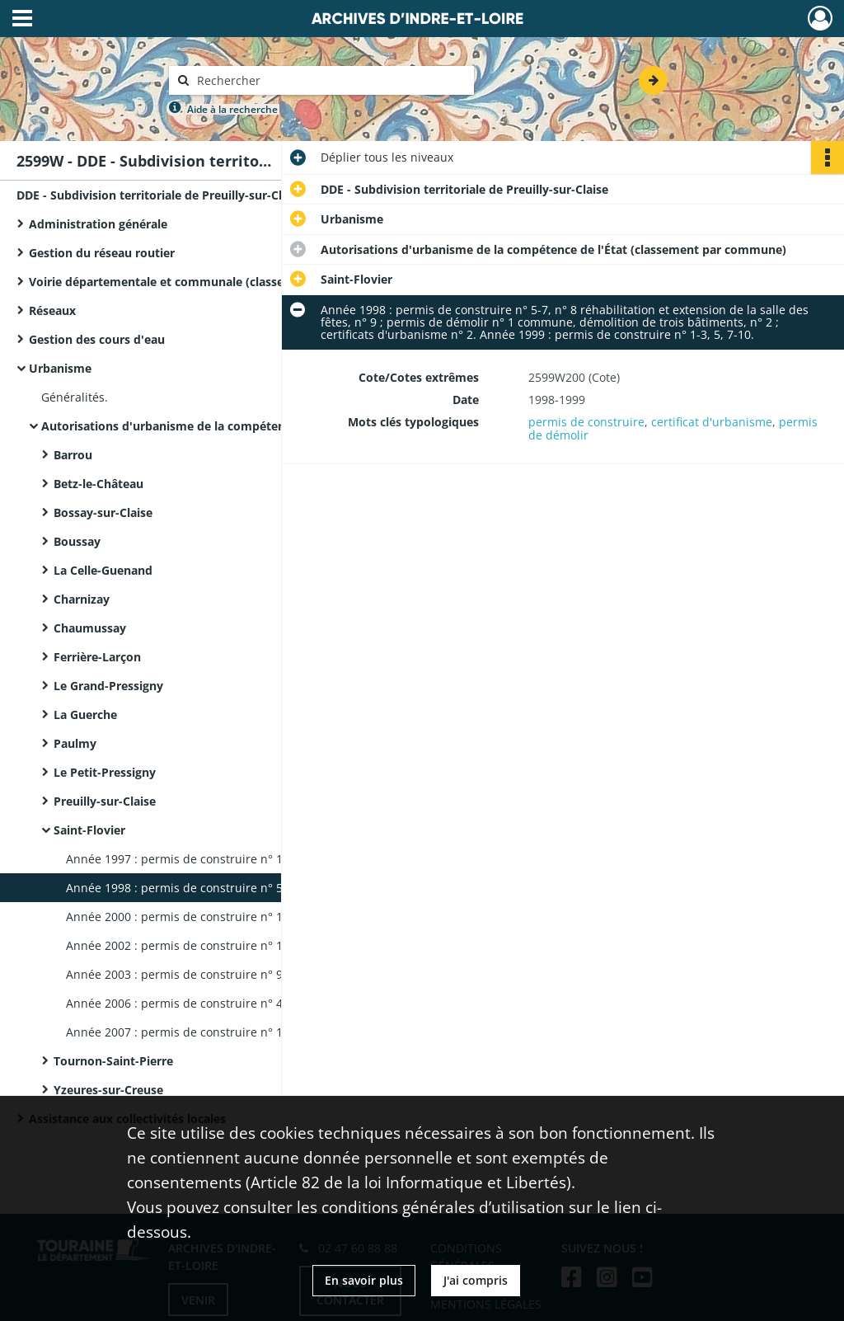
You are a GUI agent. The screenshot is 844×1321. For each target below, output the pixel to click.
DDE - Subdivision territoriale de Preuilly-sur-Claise (160, 195)
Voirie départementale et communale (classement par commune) (194, 281)
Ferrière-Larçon (97, 657)
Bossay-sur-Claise (103, 512)
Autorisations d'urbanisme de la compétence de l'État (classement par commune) (206, 426)
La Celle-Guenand (103, 570)
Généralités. (74, 397)
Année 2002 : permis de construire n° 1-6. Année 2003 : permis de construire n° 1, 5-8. (231, 945)
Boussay (77, 541)
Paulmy (75, 743)
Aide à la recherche (232, 109)
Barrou (73, 455)
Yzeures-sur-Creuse (108, 1090)
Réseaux (52, 310)
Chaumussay (90, 628)
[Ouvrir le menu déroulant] (22, 20)
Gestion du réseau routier (102, 253)
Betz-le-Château (98, 483)
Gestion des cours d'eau (97, 339)
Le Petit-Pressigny (105, 772)
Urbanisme (60, 368)
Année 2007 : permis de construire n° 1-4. (181, 1032)
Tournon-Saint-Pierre (113, 1061)
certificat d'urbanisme (711, 422)
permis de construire (586, 422)
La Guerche (85, 714)
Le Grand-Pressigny (108, 685)
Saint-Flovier (89, 830)
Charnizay (82, 599)
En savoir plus (364, 1280)
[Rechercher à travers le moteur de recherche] (329, 80)
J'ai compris (475, 1280)
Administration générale (98, 224)
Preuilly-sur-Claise (105, 801)
